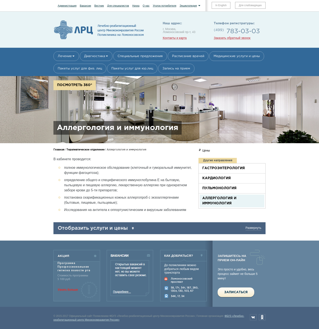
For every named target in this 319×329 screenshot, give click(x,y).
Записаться (236, 292)
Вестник (99, 5)
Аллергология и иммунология (219, 201)
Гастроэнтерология (223, 168)
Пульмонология (219, 188)
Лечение (65, 56)
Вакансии (85, 5)
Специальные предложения (140, 56)
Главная (58, 150)
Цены (206, 150)
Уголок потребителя (164, 5)
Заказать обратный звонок (232, 38)
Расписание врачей (188, 56)
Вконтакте (253, 317)
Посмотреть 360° (74, 85)
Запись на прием (176, 68)
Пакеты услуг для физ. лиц (80, 68)
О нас (146, 5)
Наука (135, 5)
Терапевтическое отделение (85, 150)
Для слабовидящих (250, 5)
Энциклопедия (188, 5)
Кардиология (216, 178)
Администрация (67, 5)
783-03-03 (243, 31)
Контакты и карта (175, 38)
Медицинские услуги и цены (237, 56)
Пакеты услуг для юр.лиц (132, 68)
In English (221, 5)
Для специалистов (118, 5)
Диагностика (94, 56)
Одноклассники (262, 317)
